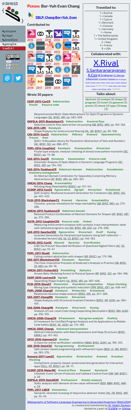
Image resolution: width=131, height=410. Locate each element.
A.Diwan (115, 85)
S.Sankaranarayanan (106, 70)
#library (77, 134)
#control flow (95, 121)
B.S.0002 (87, 82)
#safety (112, 318)
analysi (105, 99)
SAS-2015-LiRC (36, 127)
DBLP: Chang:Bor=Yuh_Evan (56, 17)
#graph (79, 189)
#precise (82, 200)
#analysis (54, 127)
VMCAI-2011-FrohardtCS (42, 270)
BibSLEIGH (124, 402)
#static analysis (91, 379)
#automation (76, 158)
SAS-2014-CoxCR (38, 158)
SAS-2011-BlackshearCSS (43, 259)
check (101, 105)
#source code (50, 104)
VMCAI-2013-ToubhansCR (43, 210)
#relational (112, 189)
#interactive (84, 356)
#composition (83, 148)
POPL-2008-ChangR (40, 290)
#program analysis (91, 318)
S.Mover (110, 85)
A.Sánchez (123, 85)
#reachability (63, 183)
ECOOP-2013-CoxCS (39, 189)
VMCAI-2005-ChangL (40, 328)
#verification (92, 242)
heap (123, 105)
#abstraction (61, 101)
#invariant (103, 148)
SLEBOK (113, 408)
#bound (59, 242)
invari (104, 102)
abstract (90, 99)
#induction (79, 290)
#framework (67, 318)
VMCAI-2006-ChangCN (41, 318)
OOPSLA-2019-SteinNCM (43, 379)
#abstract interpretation (72, 328)
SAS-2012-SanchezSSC (41, 232)
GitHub (126, 408)
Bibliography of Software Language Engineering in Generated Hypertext (71, 402)
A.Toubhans (111, 79)
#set (45, 137)
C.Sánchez (94, 89)
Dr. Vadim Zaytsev (119, 405)
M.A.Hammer (124, 82)
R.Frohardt (93, 82)
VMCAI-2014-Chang (39, 183)
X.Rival (106, 62)
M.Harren (113, 82)
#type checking (117, 284)
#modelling (68, 270)
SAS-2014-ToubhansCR (41, 169)
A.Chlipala (117, 82)
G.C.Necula (118, 75)
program (90, 102)
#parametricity (111, 134)
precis (89, 105)
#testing (34, 359)
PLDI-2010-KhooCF (39, 284)
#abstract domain (70, 169)
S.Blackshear (92, 79)
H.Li (117, 79)
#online (64, 339)
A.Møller (109, 89)
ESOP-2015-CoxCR (38, 101)
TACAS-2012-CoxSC (39, 242)
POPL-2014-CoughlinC (41, 148)
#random (117, 356)
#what (87, 221)
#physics (85, 270)
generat (118, 102)
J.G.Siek (119, 85)
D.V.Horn (88, 85)
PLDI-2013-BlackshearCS (43, 200)
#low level (79, 307)
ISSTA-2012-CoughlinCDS (43, 221)
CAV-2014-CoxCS (38, 134)
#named (91, 134)
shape (119, 99)
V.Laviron (98, 82)
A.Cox (92, 75)
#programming (64, 345)
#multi (33, 104)
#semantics (59, 389)
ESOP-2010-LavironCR (41, 277)
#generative (62, 189)
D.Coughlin (103, 79)
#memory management (44, 172)
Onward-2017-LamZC (40, 356)
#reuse (33, 137)
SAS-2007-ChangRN (40, 297)
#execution (61, 284)
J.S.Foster (108, 82)
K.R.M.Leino (123, 79)
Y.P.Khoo (103, 82)
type (113, 105)
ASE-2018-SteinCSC (39, 345)
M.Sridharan (105, 75)
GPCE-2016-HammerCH (42, 339)
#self (99, 232)
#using (111, 232)
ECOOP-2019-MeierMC (41, 370)
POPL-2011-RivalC (38, 253)
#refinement (86, 345)
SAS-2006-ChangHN (40, 307)
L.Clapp (99, 89)
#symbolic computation (87, 284)
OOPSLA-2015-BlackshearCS (45, 121)
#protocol (100, 370)
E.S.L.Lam (92, 85)
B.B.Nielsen (104, 89)
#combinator (115, 169)
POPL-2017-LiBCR (38, 389)
